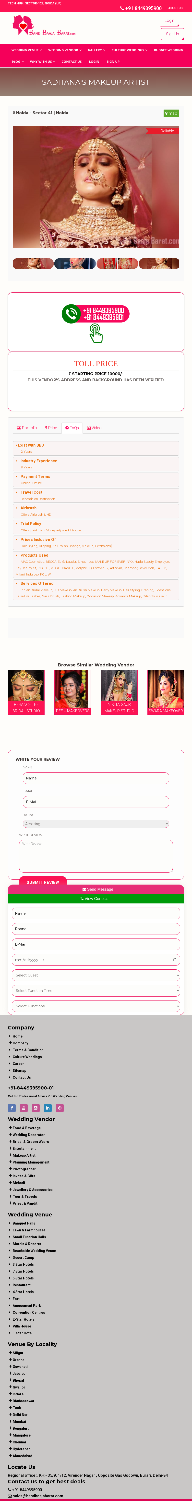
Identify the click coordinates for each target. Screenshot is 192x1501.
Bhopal (18, 1380)
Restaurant (22, 1285)
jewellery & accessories (33, 1189)
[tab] (27, 427)
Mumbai (19, 1421)
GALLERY (95, 50)
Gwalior (19, 1387)
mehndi (19, 1183)
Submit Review (43, 882)
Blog (16, 61)
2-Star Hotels (24, 1319)
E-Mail (28, 791)
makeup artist (24, 1155)
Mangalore (22, 1435)
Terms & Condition (28, 1050)
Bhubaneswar (24, 1401)
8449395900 (32, 1087)
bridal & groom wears (31, 1141)
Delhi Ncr (20, 1414)
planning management (31, 1162)
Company (20, 1043)
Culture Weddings (128, 50)
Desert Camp (23, 1257)
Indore (18, 1394)
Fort (16, 1299)
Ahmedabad (22, 1456)
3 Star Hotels (23, 1264)
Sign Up (172, 34)
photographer (24, 1169)
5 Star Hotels (23, 1278)
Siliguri (18, 1353)
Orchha (18, 1360)
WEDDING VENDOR (63, 50)
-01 (50, 1087)
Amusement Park (27, 1305)
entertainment (24, 1148)
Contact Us (72, 61)
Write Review (30, 835)
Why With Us (41, 61)
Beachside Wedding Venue (34, 1250)
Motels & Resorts (27, 1244)
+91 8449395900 (141, 8)
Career (18, 1063)
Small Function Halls (29, 1237)
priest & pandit (25, 1203)
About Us (175, 8)
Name (27, 767)
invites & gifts (24, 1176)
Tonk (17, 1408)
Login (169, 20)
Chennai (19, 1442)
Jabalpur (20, 1373)
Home (18, 1036)
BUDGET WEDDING (168, 50)
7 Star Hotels (23, 1271)
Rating (29, 814)
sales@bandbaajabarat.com (35, 1495)
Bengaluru (21, 1428)
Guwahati (20, 1366)
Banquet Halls (24, 1223)
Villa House (22, 1326)
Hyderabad (22, 1449)
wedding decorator (29, 1135)
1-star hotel (23, 1333)
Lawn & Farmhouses (29, 1230)
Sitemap (19, 1070)
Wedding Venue (25, 50)
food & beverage (27, 1128)
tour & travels (25, 1196)
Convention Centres (29, 1312)
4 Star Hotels (23, 1292)
